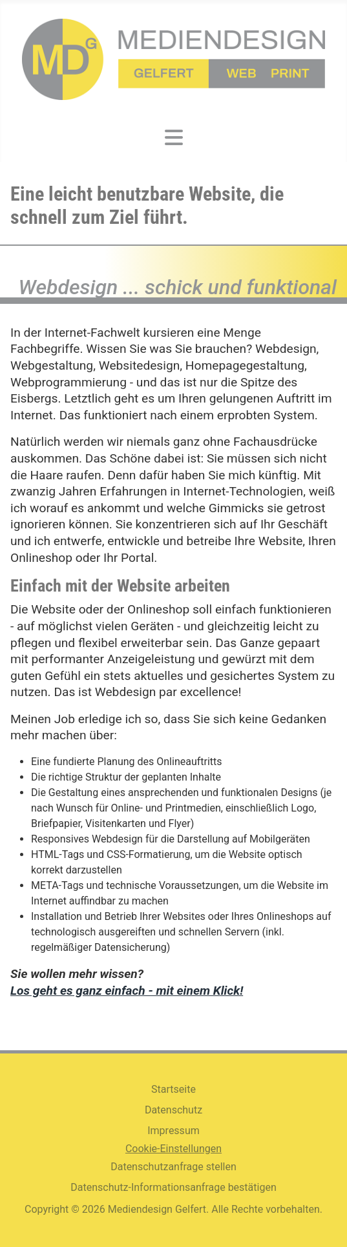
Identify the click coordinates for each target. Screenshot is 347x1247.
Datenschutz (173, 1110)
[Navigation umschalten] (173, 138)
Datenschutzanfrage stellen (173, 1167)
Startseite (173, 1089)
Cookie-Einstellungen (173, 1148)
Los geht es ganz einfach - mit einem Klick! (126, 990)
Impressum (173, 1130)
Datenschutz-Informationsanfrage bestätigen (173, 1187)
